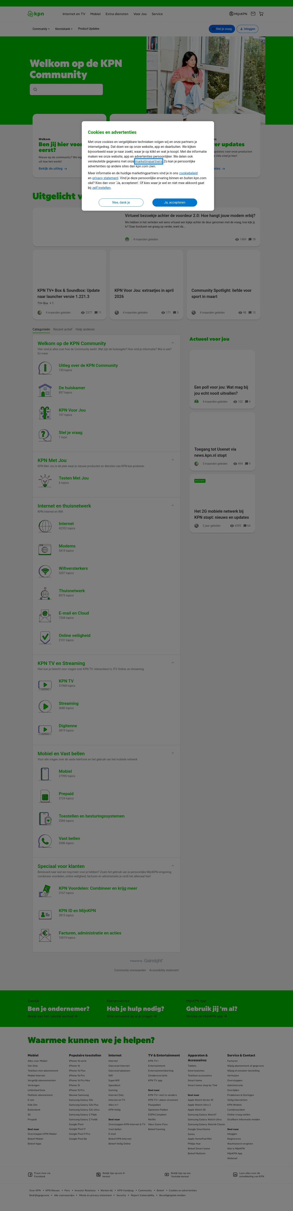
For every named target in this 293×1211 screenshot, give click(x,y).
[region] (148, 166)
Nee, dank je (121, 202)
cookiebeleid (188, 173)
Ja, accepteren (174, 202)
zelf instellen (101, 188)
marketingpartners (148, 161)
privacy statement (105, 178)
